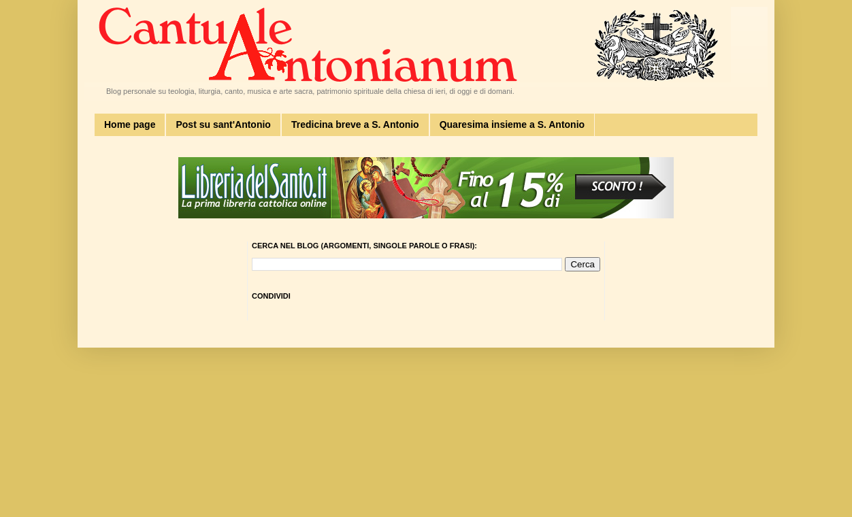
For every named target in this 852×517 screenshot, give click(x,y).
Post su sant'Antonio (223, 124)
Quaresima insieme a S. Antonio (512, 124)
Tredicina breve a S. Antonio (355, 124)
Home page (129, 124)
